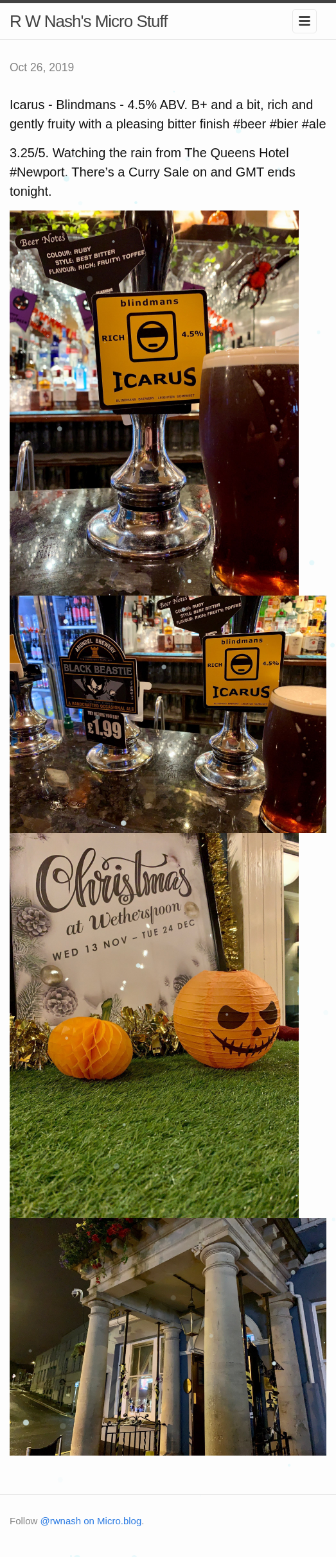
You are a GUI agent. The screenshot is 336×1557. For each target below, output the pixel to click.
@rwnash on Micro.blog (91, 1520)
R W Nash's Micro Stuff (88, 21)
